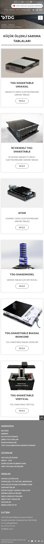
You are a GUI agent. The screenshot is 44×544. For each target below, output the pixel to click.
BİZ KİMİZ (5, 431)
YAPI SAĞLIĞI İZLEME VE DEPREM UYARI (16, 484)
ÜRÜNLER (11, 25)
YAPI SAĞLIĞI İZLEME (9, 458)
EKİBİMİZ (4, 434)
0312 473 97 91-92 (38, 2)
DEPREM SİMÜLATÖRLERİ (11, 493)
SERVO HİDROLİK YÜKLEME (11, 496)
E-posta (19, 2)
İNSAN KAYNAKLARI (9, 442)
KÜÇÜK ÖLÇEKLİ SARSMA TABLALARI (11, 27)
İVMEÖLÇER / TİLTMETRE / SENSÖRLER (16, 481)
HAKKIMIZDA (7, 426)
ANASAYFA (4, 25)
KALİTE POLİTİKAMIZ (9, 437)
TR (36, 10)
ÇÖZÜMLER (6, 453)
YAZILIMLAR (6, 502)
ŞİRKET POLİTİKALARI (9, 439)
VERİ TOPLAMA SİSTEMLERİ (12, 466)
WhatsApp (27, 2)
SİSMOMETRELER (8, 487)
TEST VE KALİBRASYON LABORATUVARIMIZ (18, 445)
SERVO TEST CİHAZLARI (10, 499)
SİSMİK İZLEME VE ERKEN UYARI (13, 463)
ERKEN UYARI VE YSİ (9, 505)
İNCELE (22, 101)
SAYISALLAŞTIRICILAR (10, 479)
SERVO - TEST (6, 460)
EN (40, 10)
